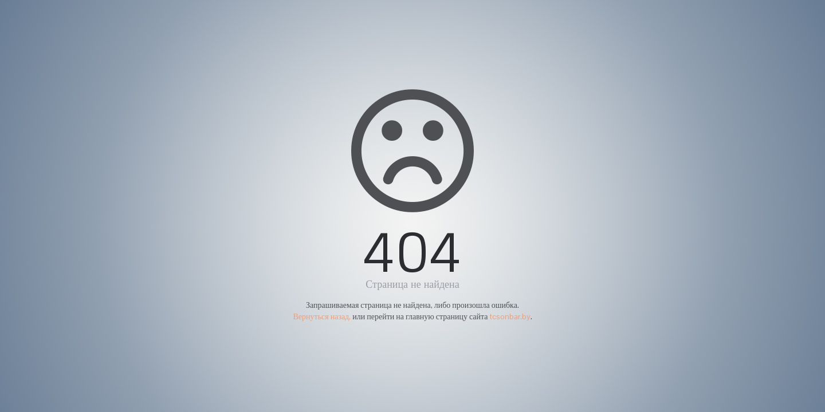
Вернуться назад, (322, 316)
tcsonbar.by (510, 316)
